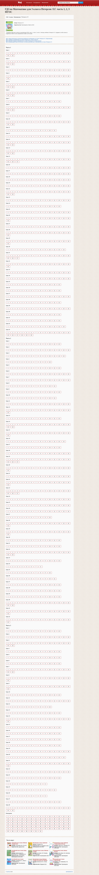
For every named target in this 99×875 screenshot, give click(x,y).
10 (49, 53)
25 (54, 818)
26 (59, 818)
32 (22, 821)
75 (26, 828)
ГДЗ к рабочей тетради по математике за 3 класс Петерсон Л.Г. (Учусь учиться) (23, 40)
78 (40, 828)
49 (36, 823)
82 (59, 828)
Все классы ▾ (29, 2)
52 (49, 823)
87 (17, 831)
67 (54, 826)
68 (59, 826)
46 (22, 823)
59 (17, 826)
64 (40, 826)
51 (45, 823)
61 (26, 826)
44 (12, 823)
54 (59, 823)
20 (31, 335)
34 (31, 821)
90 (31, 831)
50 (40, 823)
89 (26, 831)
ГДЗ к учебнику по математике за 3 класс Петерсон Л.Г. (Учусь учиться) (22, 39)
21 (36, 818)
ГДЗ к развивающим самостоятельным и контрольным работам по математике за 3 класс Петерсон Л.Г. (29, 42)
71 (8, 828)
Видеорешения (45, 2)
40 (59, 821)
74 (22, 828)
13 (63, 53)
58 (12, 826)
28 (68, 818)
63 (36, 826)
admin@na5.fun (69, 871)
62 (31, 826)
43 (8, 823)
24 (49, 818)
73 (17, 828)
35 (36, 821)
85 (8, 831)
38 (49, 821)
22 (40, 818)
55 (63, 823)
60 (22, 826)
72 (12, 828)
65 (45, 826)
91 (36, 831)
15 (8, 55)
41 (63, 821)
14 (68, 53)
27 (63, 818)
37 (45, 821)
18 (22, 335)
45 (17, 823)
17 (17, 161)
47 (26, 823)
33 (26, 821)
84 (68, 828)
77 (36, 828)
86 (12, 831)
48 (31, 823)
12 (59, 53)
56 (68, 823)
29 (8, 821)
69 (63, 826)
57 (8, 826)
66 (49, 826)
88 (22, 831)
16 (12, 55)
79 (45, 828)
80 (49, 828)
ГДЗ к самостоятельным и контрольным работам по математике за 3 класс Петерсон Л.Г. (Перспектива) (29, 38)
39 (54, 821)
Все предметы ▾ (37, 2)
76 (31, 828)
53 (54, 823)
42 (68, 821)
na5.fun (8, 871)
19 (26, 335)
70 (68, 826)
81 (54, 828)
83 (63, 828)
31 (17, 821)
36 (40, 821)
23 (45, 818)
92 (40, 831)
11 (54, 53)
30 (12, 821)
